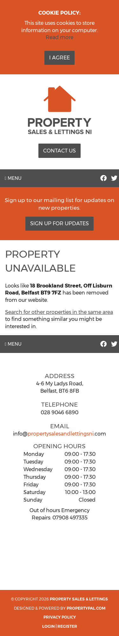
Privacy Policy (59, 617)
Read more (59, 37)
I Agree (59, 58)
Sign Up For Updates (59, 223)
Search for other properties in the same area (59, 312)
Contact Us (59, 151)
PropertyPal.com (86, 608)
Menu (13, 178)
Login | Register (59, 626)
